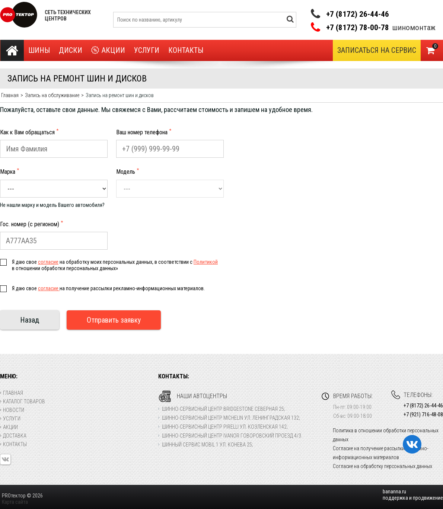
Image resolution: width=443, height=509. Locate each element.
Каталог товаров (22, 401)
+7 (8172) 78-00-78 (357, 28)
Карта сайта (15, 502)
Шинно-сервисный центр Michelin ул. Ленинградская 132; (231, 418)
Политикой (206, 262)
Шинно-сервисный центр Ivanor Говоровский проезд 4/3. (232, 436)
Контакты (185, 50)
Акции (108, 50)
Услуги (146, 50)
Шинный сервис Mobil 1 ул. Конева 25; (207, 445)
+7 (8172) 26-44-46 (357, 14)
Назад (29, 320)
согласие (48, 262)
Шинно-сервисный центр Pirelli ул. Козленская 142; (225, 427)
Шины (39, 50)
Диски (70, 50)
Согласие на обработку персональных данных (382, 466)
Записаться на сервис (376, 50)
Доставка (13, 436)
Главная (11, 393)
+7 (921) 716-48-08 (423, 414)
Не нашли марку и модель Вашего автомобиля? (52, 205)
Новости (12, 410)
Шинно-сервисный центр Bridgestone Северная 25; (223, 409)
